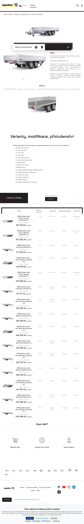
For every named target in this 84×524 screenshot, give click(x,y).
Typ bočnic (53, 211)
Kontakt (22, 487)
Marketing (56, 521)
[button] (23, 5)
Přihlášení (7, 499)
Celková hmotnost (39, 211)
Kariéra (33, 490)
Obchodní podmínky (31, 487)
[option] (25, 64)
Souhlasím (30, 518)
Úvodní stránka (7, 14)
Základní (27, 521)
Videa (38, 490)
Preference (46, 521)
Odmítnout (54, 518)
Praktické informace (45, 487)
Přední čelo (77, 211)
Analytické (37, 521)
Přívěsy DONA (25, 14)
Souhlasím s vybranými (42, 518)
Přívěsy (33, 5)
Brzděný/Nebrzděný (65, 211)
